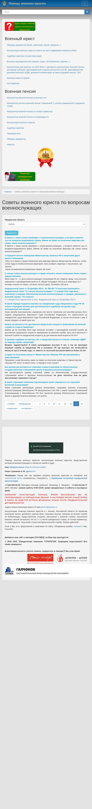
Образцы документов (16, 139)
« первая (10, 404)
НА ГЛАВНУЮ (13, 83)
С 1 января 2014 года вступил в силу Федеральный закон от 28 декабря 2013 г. (40, 299)
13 (71, 404)
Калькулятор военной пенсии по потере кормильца (30, 111)
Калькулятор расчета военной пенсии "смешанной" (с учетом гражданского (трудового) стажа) (46, 104)
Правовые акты (14, 133)
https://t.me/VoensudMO (35, 467)
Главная (7, 192)
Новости (10, 144)
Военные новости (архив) (18, 78)
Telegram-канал (16, 467)
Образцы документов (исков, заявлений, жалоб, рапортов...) (34, 45)
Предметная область (15, 220)
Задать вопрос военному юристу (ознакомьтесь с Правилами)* (25, 27)
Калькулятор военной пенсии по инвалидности (28, 117)
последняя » (27, 408)
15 (82, 404)
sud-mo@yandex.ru (49, 507)
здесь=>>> (31, 471)
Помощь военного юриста (27, 3)
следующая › (12, 408)
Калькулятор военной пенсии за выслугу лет (27, 98)
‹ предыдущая (24, 404)
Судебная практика (15, 128)
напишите (78, 526)
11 (59, 404)
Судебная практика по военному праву (24, 56)
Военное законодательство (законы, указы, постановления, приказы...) (38, 61)
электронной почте (13, 478)
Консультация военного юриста (21, 122)
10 (54, 404)
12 (65, 404)
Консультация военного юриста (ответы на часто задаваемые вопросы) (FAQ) (41, 50)
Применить (12, 233)
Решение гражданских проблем (25, 176)
